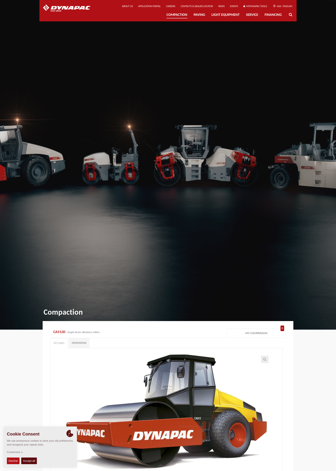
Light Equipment (226, 14)
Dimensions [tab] (79, 342)
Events (234, 6)
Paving (199, 14)
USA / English (282, 6)
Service (252, 14)
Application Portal (149, 6)
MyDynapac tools (255, 6)
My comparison (264, 332)
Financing (273, 14)
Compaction (176, 14)
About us (127, 6)
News (221, 6)
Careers (170, 6)
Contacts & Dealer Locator (197, 6)
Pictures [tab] (59, 343)
